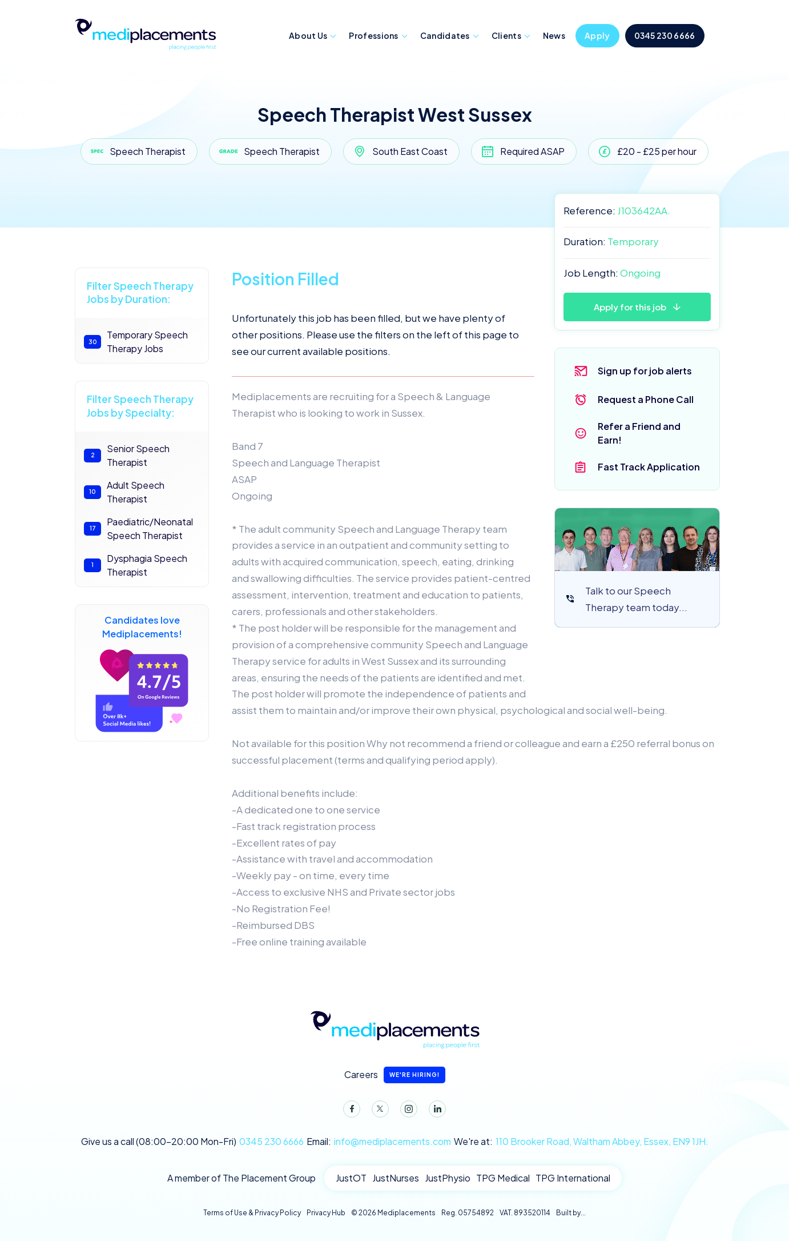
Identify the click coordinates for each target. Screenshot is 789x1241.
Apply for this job (630, 306)
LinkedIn (435, 1111)
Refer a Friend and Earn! (639, 433)
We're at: (581, 1141)
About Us (308, 35)
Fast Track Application (649, 467)
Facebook (349, 1111)
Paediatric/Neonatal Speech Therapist (138, 528)
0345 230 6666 (664, 35)
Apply (597, 35)
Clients (506, 35)
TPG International (573, 1178)
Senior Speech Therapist (127, 455)
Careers (394, 1075)
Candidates (445, 35)
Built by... (571, 1212)
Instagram (406, 1111)
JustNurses (395, 1178)
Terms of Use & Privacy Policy (252, 1212)
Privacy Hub (326, 1212)
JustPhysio (447, 1178)
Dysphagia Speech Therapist (135, 565)
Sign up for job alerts (645, 371)
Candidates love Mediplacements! (142, 673)
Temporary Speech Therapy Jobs (136, 341)
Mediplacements (145, 33)
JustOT (351, 1178)
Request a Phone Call (646, 399)
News (554, 35)
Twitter (378, 1111)
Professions (373, 35)
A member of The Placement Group (241, 1178)
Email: (379, 1141)
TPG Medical (503, 1178)
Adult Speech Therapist (124, 492)
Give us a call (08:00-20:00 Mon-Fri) (192, 1141)
